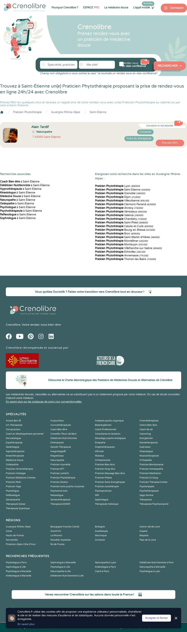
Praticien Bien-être (105, 464)
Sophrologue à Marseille (63, 562)
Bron (117, 233)
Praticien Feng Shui (105, 469)
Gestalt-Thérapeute (60, 447)
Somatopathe (13, 499)
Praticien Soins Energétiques (110, 482)
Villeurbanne (122, 200)
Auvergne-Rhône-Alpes (65, 112)
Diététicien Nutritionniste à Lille (66, 575)
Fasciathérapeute (149, 442)
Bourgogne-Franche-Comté (64, 526)
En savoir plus (26, 624)
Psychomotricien (59, 491)
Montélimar (121, 240)
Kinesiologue (146, 451)
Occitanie (100, 540)
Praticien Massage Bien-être (110, 473)
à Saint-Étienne (19, 181)
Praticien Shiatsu (59, 482)
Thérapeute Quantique (18, 508)
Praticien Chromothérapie (19, 469)
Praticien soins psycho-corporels (67, 486)
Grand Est (55, 531)
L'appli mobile (143, 7)
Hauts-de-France (15, 535)
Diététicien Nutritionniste (63, 438)
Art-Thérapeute (14, 425)
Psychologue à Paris (16, 562)
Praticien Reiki (13, 482)
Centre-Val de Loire (150, 526)
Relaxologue (56, 495)
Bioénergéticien (103, 425)
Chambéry (120, 218)
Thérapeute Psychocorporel (154, 504)
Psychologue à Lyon (150, 571)
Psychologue (12, 491)
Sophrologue (101, 499)
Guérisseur (145, 447)
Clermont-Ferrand (125, 204)
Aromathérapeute (149, 420)
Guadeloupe (101, 531)
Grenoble (120, 193)
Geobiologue (12, 447)
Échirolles (120, 251)
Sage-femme (146, 495)
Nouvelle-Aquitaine (60, 540)
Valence (119, 215)
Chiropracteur (13, 429)
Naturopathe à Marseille (152, 567)
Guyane (143, 531)
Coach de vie (146, 429)
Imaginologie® (58, 451)
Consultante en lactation (107, 434)
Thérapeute (146, 499)
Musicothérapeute (149, 455)
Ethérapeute (57, 442)
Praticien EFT (57, 469)
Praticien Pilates (103, 477)
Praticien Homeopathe (151, 469)
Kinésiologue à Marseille (18, 575)
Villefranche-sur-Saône (128, 248)
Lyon (117, 186)
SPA (97, 495)
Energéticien (146, 438)
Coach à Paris (102, 571)
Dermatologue (13, 438)
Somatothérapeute (60, 499)
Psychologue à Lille (60, 567)
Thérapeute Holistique (106, 504)
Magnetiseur (57, 455)
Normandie (12, 540)
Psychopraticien (103, 491)
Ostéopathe (12, 464)
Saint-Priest (121, 222)
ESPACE (91, 7)
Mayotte (144, 535)
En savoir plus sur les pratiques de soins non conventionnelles (44, 401)
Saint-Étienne (98, 112)
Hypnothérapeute (15, 451)
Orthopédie (146, 460)
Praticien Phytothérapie (27, 112)
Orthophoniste (102, 460)
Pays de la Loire (148, 540)
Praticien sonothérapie (107, 486)
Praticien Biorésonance (151, 464)
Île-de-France (57, 544)
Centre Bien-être (148, 425)
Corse (9, 531)
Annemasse (121, 255)
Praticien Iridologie (16, 473)
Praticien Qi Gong (149, 477)
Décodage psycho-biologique (110, 438)
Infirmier (99, 451)
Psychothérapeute (149, 491)
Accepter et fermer (156, 618)
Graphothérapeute (105, 447)
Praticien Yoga (13, 486)
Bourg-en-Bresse (125, 229)
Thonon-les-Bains (125, 259)
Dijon (117, 197)
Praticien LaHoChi (59, 473)
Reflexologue (13, 495)
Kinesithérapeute (15, 455)
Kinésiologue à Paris (105, 567)
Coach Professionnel (105, 429)
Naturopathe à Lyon (105, 562)
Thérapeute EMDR (60, 504)
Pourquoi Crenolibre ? (64, 7)
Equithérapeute (14, 442)
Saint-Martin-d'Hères (127, 237)
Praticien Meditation (150, 473)
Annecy (119, 208)
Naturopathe (57, 460)
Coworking (145, 434)
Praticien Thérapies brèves (153, 482)
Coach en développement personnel (24, 434)
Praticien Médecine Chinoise (20, 477)
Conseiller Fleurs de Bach (63, 434)
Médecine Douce (14, 460)
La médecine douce (116, 7)
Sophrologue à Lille (16, 567)
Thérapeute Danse (15, 504)
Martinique (101, 535)
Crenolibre (13, 325)
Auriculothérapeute (60, 425)
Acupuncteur (57, 420)
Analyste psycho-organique (109, 420)
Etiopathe (100, 442)
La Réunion (56, 535)
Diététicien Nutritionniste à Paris (157, 562)
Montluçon (121, 244)
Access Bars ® (13, 420)
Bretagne (100, 526)
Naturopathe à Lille (60, 571)
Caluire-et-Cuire (124, 226)
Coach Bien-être (58, 429)
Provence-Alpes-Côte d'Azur (21, 544)
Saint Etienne (122, 189)
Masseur (99, 455)
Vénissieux (121, 211)
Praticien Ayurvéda (60, 464)
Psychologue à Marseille (18, 571)
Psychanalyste (147, 486)
